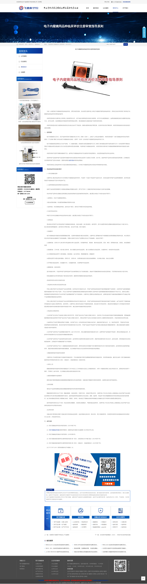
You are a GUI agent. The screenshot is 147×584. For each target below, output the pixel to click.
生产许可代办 (65, 527)
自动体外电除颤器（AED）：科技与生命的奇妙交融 (115, 535)
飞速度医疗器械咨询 (53, 44)
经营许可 (115, 527)
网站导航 (107, 2)
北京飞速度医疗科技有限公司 (67, 582)
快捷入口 (22, 560)
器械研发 (95, 522)
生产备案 (64, 524)
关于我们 (125, 8)
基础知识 (37, 44)
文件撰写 (84, 527)
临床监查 (75, 527)
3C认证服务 (54, 566)
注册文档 (124, 522)
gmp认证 (104, 527)
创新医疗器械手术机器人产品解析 (59, 535)
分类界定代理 (39, 576)
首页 (87, 8)
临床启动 (124, 527)
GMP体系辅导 (39, 566)
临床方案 (115, 524)
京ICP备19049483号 (90, 582)
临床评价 (124, 524)
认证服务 (106, 8)
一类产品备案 (56, 522)
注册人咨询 (65, 522)
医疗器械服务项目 (25, 563)
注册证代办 (39, 563)
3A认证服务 (54, 563)
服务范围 (70, 560)
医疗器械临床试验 (54, 430)
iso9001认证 (54, 568)
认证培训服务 (55, 560)
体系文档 (115, 522)
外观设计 (104, 522)
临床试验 (71, 160)
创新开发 (95, 524)
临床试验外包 (39, 568)
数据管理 (84, 524)
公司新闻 (24, 56)
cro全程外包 (76, 522)
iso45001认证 (54, 574)
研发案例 (104, 524)
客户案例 (22, 566)
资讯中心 (115, 8)
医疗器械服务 (40, 560)
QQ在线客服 (29, 202)
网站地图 (98, 582)
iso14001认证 (54, 571)
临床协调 (75, 524)
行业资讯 (24, 61)
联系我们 (22, 568)
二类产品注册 (56, 524)
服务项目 (96, 8)
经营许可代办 (39, 574)
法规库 (23, 72)
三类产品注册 (56, 527)
